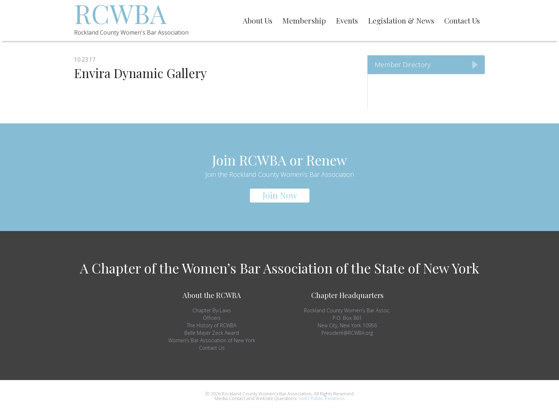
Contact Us (212, 347)
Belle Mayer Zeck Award (211, 332)
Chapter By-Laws (212, 310)
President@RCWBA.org (347, 332)
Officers (212, 317)
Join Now (279, 195)
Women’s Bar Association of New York (211, 340)
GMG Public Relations (321, 398)
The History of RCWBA (211, 325)
